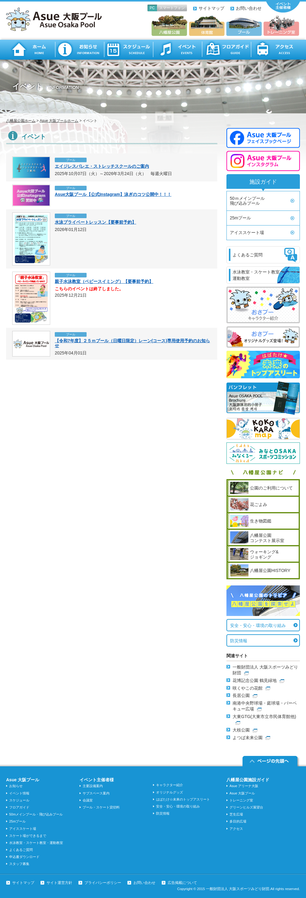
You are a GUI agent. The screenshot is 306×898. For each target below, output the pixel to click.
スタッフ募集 (19, 864)
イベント (177, 50)
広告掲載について (182, 883)
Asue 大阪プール (242, 793)
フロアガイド (226, 50)
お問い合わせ (249, 8)
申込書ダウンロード (24, 857)
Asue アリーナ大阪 (244, 786)
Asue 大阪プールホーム (59, 121)
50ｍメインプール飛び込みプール (247, 201)
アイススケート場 (247, 232)
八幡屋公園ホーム (20, 121)
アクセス (275, 50)
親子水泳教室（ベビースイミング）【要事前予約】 (104, 281)
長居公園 (241, 695)
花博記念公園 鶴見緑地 (255, 680)
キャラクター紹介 (169, 785)
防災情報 (238, 640)
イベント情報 (19, 793)
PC (152, 8)
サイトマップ (211, 8)
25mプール (240, 217)
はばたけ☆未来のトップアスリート (183, 799)
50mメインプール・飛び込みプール (36, 814)
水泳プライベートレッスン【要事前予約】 (95, 222)
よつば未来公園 (248, 737)
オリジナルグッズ (169, 792)
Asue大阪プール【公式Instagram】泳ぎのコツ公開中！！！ (113, 194)
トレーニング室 (241, 800)
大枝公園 (241, 730)
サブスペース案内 (96, 793)
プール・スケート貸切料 (101, 807)
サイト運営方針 (59, 883)
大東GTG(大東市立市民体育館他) (264, 716)
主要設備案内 (93, 786)
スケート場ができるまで (27, 836)
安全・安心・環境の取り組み (258, 625)
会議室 (88, 800)
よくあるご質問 (21, 850)
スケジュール (128, 50)
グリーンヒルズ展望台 (246, 807)
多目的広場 (238, 821)
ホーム (30, 50)
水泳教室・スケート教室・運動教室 (36, 843)
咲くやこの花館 (248, 688)
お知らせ (79, 50)
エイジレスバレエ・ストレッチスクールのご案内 (102, 166)
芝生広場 (236, 814)
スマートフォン (172, 8)
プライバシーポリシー (102, 883)
